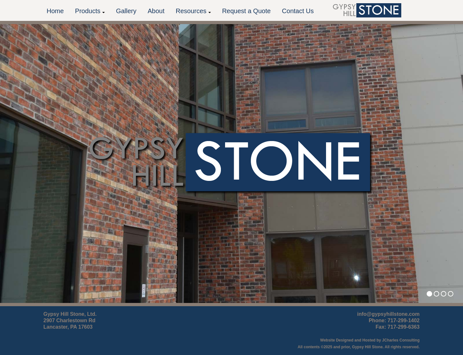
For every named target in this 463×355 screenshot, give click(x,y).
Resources (193, 11)
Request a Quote (246, 11)
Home (55, 11)
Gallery (126, 11)
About (156, 11)
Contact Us (298, 11)
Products (89, 11)
